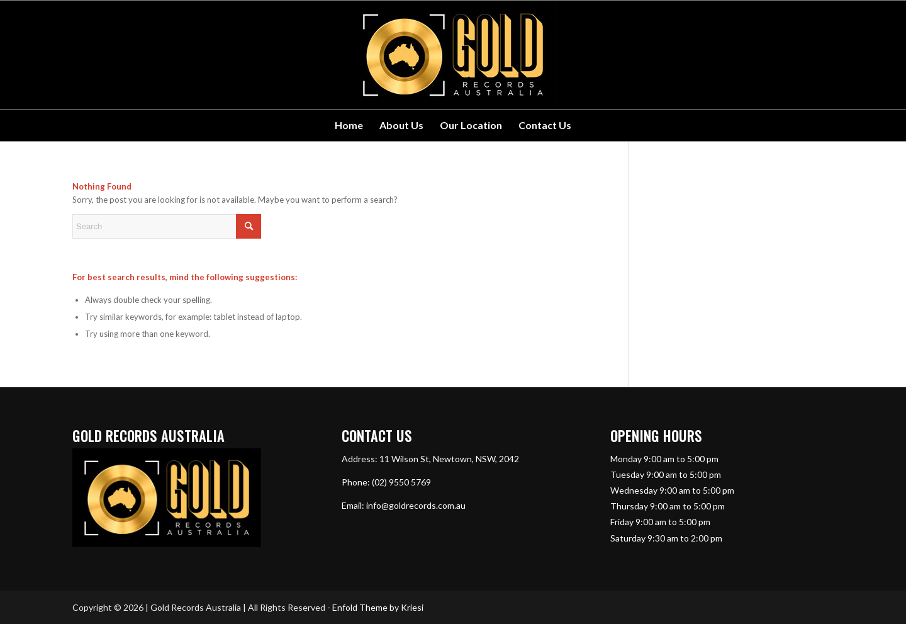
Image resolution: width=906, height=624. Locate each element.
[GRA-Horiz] (453, 55)
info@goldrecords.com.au (416, 505)
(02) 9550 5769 (401, 482)
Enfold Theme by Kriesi (377, 607)
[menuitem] (349, 125)
